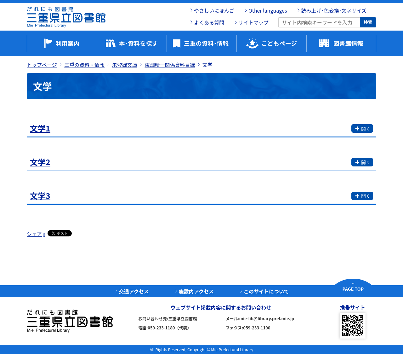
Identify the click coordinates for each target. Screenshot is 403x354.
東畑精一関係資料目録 (170, 64)
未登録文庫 (124, 64)
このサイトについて (266, 291)
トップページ (42, 64)
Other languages (267, 10)
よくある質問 (209, 22)
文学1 (40, 128)
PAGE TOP (353, 289)
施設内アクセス (196, 291)
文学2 (40, 161)
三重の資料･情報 (206, 43)
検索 (368, 22)
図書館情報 (348, 43)
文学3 (40, 195)
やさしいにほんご (214, 10)
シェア (34, 234)
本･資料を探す (138, 43)
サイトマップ (253, 22)
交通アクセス (134, 291)
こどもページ (279, 43)
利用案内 (67, 43)
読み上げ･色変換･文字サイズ (333, 10)
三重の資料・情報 (84, 64)
